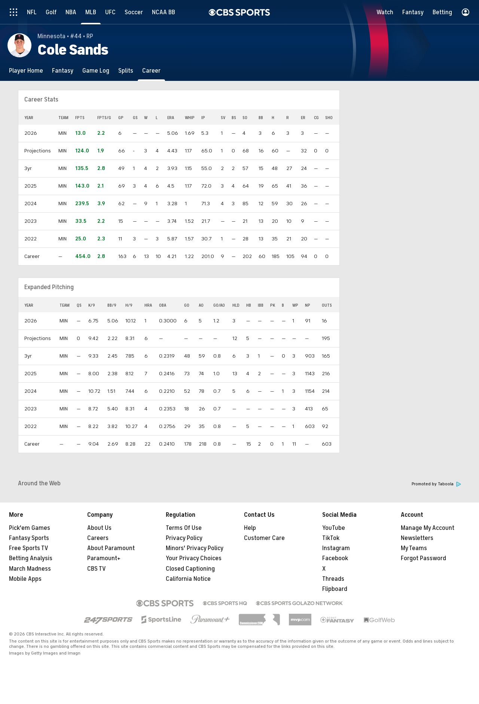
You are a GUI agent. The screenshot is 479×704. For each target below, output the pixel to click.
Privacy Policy (184, 538)
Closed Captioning (190, 569)
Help (250, 528)
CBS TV (96, 569)
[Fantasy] (63, 70)
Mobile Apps (25, 579)
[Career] (151, 70)
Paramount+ (103, 558)
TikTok (330, 538)
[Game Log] (96, 70)
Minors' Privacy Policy (194, 548)
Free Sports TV (28, 548)
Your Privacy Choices (194, 558)
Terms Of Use (184, 528)
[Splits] (126, 70)
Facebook (335, 558)
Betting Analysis (30, 558)
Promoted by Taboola (436, 484)
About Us (99, 528)
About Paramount (111, 548)
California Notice (188, 579)
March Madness (30, 569)
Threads (333, 579)
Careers (98, 538)
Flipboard (334, 589)
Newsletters (417, 538)
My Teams (414, 548)
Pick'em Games (29, 528)
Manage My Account (427, 528)
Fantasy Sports (29, 538)
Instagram (336, 548)
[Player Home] (26, 70)
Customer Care (264, 538)
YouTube (333, 528)
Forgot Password (423, 558)
